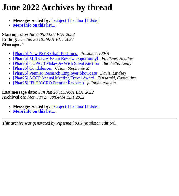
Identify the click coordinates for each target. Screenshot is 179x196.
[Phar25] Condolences (33, 68)
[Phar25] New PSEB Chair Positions (45, 53)
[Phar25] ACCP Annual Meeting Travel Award (54, 78)
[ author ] (78, 20)
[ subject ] (60, 20)
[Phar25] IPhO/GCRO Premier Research (49, 83)
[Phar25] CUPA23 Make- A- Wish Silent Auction (56, 63)
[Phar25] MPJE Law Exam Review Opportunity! (56, 58)
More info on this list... (34, 25)
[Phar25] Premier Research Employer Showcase (55, 73)
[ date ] (93, 20)
